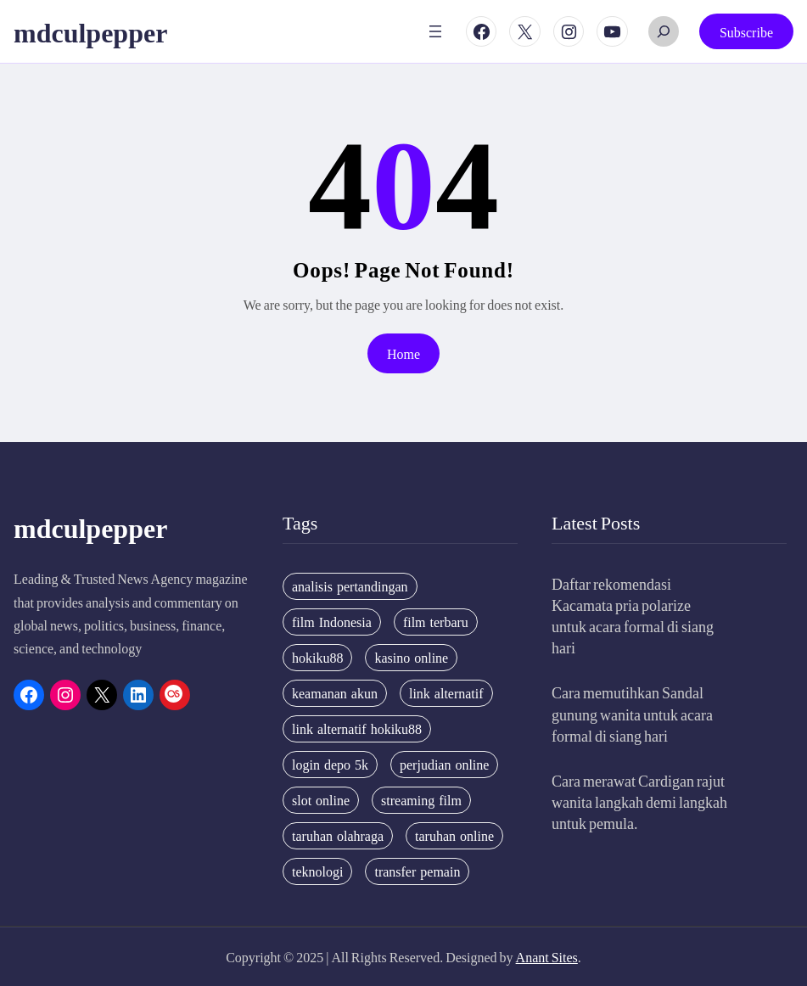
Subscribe (746, 32)
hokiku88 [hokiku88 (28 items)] (317, 657)
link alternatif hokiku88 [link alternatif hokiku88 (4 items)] (357, 728)
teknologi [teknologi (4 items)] (317, 871)
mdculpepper (90, 31)
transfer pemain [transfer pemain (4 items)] (417, 871)
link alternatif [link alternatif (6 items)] (446, 693)
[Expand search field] (663, 31)
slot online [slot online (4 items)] (321, 800)
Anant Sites (547, 957)
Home (403, 353)
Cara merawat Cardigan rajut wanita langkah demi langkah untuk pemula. (639, 801)
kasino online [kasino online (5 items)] (411, 657)
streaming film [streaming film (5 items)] (421, 800)
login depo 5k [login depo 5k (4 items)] (330, 764)
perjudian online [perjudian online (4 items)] (444, 764)
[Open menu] (435, 31)
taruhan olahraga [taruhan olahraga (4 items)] (338, 835)
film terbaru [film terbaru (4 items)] (435, 621)
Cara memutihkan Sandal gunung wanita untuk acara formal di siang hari (632, 713)
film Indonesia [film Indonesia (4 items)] (332, 621)
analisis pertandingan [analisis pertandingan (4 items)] (350, 586)
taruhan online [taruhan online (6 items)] (454, 835)
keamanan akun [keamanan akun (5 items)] (335, 693)
